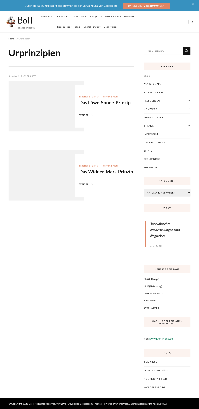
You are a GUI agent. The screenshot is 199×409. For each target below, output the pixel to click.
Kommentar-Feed (155, 379)
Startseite (46, 16)
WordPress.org (154, 387)
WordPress (122, 403)
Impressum (62, 16)
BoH (25, 20)
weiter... (86, 115)
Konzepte (129, 16)
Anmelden (150, 362)
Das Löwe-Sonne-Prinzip (105, 102)
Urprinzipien (110, 97)
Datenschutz (79, 16)
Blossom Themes (92, 403)
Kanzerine (149, 300)
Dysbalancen (112, 16)
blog (77, 27)
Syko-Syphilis (151, 307)
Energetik (95, 16)
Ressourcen (64, 27)
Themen (149, 125)
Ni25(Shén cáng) (153, 286)
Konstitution (153, 92)
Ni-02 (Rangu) (151, 279)
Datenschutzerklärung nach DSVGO (148, 403)
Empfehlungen (91, 27)
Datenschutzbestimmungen (146, 6)
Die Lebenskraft (153, 293)
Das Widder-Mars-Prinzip (106, 171)
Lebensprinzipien (89, 97)
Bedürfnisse (111, 27)
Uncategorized (154, 142)
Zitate (148, 150)
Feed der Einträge (156, 370)
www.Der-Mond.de (161, 338)
